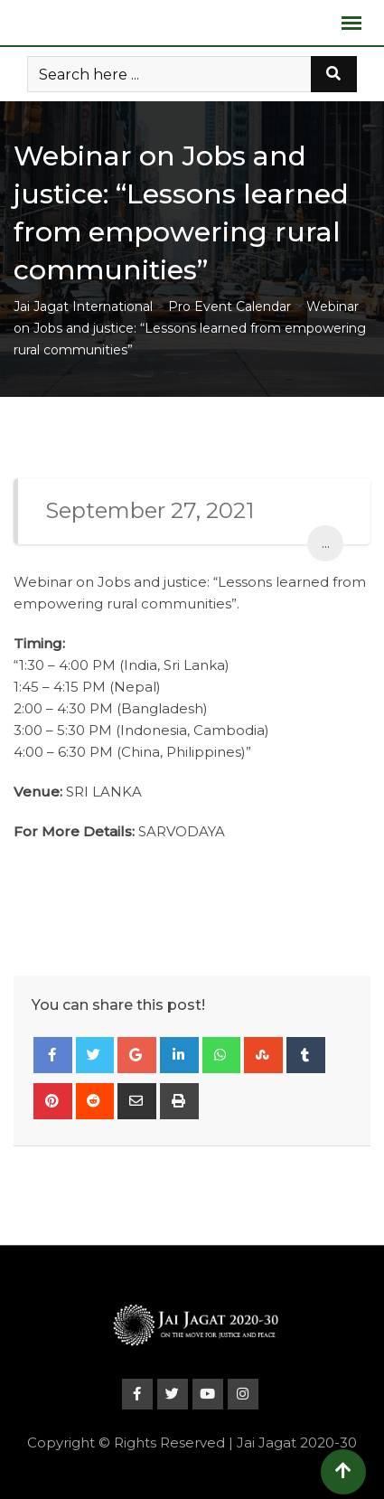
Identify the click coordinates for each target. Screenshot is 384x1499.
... (326, 543)
